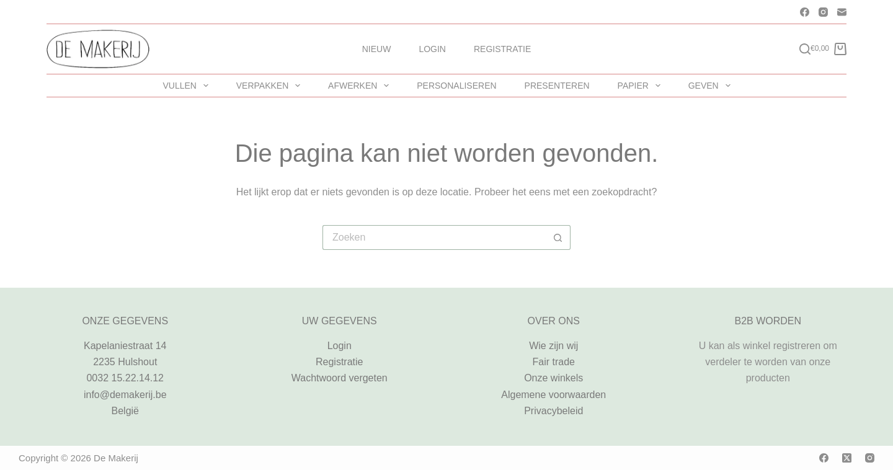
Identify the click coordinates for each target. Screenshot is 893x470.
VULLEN (187, 85)
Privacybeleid (553, 411)
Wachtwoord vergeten (339, 378)
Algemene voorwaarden (553, 394)
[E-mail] (841, 12)
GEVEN (711, 85)
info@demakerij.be (125, 394)
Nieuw (376, 49)
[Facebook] (804, 12)
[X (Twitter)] (846, 458)
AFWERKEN (361, 85)
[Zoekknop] (558, 237)
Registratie (502, 49)
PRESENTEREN (557, 86)
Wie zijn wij (553, 345)
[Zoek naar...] (434, 237)
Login (432, 49)
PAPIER (641, 85)
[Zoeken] (805, 49)
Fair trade (554, 362)
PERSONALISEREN (456, 86)
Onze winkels (553, 378)
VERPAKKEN (270, 85)
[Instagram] (823, 12)
